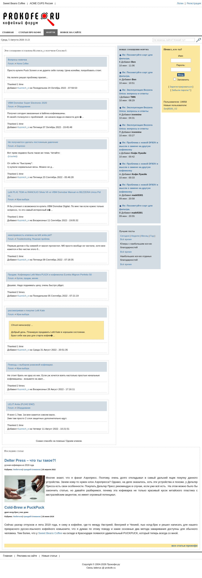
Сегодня (124, 235)
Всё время (126, 239)
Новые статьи (49, 555)
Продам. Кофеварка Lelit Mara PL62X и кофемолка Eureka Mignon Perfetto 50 (50, 274)
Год (152, 235)
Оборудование (24, 106)
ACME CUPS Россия (41, 3)
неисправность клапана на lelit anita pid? (30, 235)
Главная (8, 32)
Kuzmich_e (23, 87)
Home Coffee (23, 63)
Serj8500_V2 (170, 108)
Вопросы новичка (17, 59)
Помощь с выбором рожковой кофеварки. (30, 364)
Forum (11, 63)
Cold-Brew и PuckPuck (24, 507)
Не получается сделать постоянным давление (33, 142)
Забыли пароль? (181, 90)
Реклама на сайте (27, 555)
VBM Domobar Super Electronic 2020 (27, 102)
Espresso (21, 146)
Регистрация (194, 3)
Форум (50, 32)
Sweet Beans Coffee (14, 3)
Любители (17, 470)
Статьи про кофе (30, 32)
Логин (180, 3)
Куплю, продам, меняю (27, 278)
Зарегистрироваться (181, 86)
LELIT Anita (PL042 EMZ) (21, 404)
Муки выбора (23, 199)
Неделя (135, 235)
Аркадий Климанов (32, 470)
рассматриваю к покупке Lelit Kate (26, 310)
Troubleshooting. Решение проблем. (33, 239)
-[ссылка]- (12, 156)
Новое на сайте (70, 32)
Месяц (144, 235)
